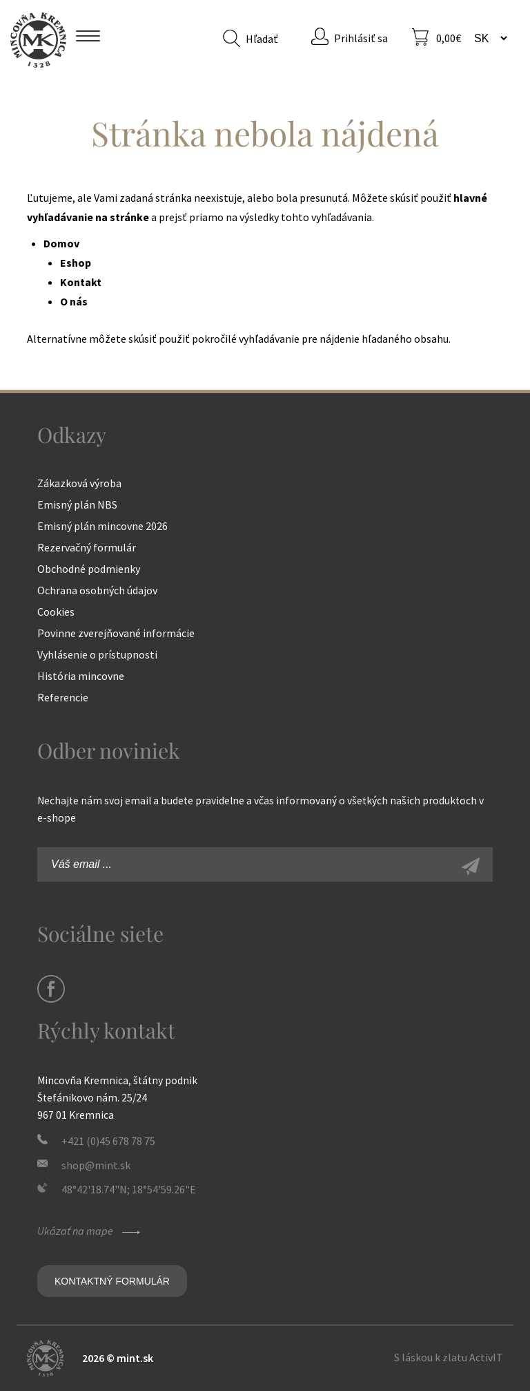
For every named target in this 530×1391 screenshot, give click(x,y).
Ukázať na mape (90, 1231)
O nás (74, 301)
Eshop (75, 262)
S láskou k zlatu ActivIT (448, 1357)
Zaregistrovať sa (486, 868)
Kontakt (80, 282)
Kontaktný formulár (112, 1281)
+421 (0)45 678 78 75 (108, 1141)
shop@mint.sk (95, 1165)
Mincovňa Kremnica (38, 39)
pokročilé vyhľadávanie (246, 339)
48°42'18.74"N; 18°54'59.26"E (128, 1189)
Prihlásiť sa (361, 38)
